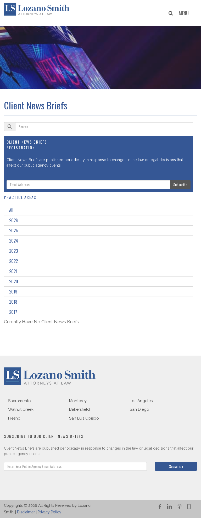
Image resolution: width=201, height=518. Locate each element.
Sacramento (19, 400)
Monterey (78, 400)
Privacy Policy (49, 512)
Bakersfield (79, 409)
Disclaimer (26, 512)
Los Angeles (141, 400)
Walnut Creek (21, 409)
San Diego (139, 409)
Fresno (14, 418)
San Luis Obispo (84, 418)
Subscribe (180, 184)
